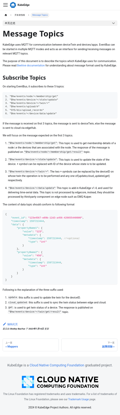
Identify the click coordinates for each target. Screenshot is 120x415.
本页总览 (10, 23)
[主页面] (6, 15)
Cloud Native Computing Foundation (56, 365)
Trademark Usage (78, 399)
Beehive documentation (31, 65)
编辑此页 (10, 324)
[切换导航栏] (5, 5)
